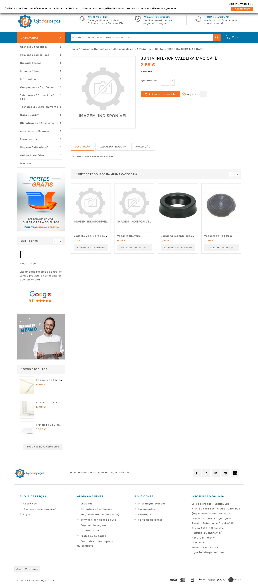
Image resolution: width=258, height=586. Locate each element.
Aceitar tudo (242, 8)
